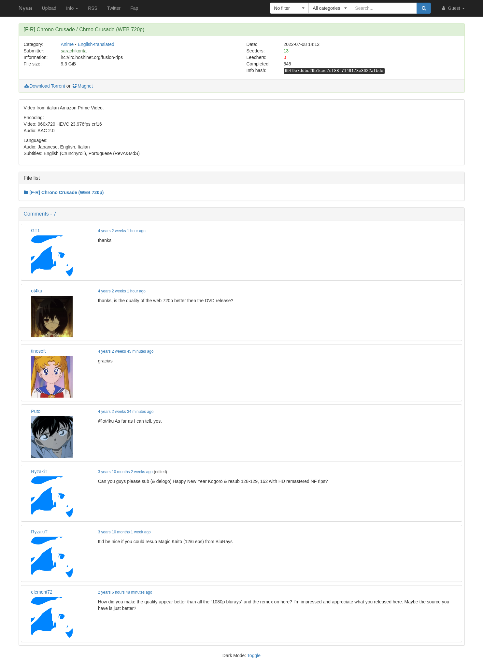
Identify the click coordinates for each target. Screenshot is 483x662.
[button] (289, 8)
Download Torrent (44, 86)
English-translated (96, 44)
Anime (67, 44)
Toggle (254, 655)
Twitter (114, 8)
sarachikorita (74, 50)
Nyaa (25, 8)
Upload (49, 8)
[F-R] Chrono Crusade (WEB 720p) (64, 192)
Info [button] (72, 8)
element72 (41, 592)
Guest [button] (452, 8)
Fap (134, 8)
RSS (92, 8)
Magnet (82, 86)
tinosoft (38, 351)
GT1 (35, 230)
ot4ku (36, 290)
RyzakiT (39, 471)
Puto (35, 411)
